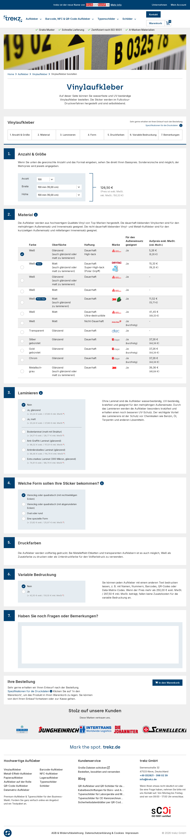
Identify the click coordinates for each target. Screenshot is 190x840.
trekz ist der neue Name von (86, 5)
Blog (81, 778)
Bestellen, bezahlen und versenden (99, 771)
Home (11, 74)
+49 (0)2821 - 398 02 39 (154, 775)
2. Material (44, 134)
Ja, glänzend (54, 412)
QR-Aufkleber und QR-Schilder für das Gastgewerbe (101, 786)
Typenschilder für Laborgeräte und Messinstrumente (101, 794)
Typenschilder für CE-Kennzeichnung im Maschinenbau (101, 798)
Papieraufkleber (13, 777)
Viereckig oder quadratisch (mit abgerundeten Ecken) (52, 506)
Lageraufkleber (49, 777)
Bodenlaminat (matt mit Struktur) (54, 433)
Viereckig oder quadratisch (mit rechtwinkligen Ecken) (52, 497)
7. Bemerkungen (170, 134)
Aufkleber (34, 18)
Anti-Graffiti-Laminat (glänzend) (54, 442)
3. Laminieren (68, 134)
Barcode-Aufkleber (51, 769)
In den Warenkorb (167, 682)
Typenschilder (108, 18)
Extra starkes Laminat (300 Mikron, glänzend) (54, 461)
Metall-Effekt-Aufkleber (18, 773)
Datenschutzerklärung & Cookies (104, 833)
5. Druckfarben (116, 134)
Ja (54, 593)
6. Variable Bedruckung (143, 134)
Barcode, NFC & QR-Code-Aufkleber (69, 18)
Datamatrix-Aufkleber (16, 790)
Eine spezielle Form (54, 520)
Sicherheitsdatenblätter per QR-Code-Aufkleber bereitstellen (101, 802)
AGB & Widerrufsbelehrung (67, 833)
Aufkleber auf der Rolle (17, 781)
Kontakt (153, 14)
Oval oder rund (35, 513)
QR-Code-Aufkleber (16, 786)
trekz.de (111, 747)
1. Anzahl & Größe (20, 134)
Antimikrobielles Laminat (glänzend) (54, 452)
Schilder (129, 18)
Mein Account (178, 4)
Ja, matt (54, 421)
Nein (29, 404)
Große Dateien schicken (92, 767)
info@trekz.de (148, 779)
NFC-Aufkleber (49, 773)
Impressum (131, 833)
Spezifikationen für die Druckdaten (30, 691)
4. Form (92, 134)
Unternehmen (158, 4)
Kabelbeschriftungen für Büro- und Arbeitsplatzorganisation (101, 790)
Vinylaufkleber (39, 74)
